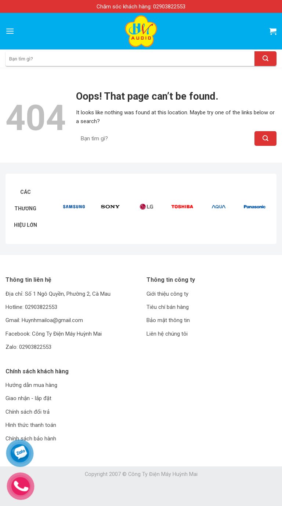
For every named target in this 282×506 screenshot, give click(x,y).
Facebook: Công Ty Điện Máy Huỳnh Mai (54, 333)
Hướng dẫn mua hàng (31, 385)
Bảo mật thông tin (168, 320)
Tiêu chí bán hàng (168, 307)
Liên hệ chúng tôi (167, 333)
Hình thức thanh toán (31, 425)
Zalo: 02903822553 (28, 347)
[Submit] (265, 58)
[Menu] (10, 31)
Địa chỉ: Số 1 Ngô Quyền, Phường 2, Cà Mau (58, 294)
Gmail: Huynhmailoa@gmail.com (44, 320)
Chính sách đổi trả (28, 412)
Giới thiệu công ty (167, 294)
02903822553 (169, 6)
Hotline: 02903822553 (31, 307)
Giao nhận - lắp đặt (28, 398)
